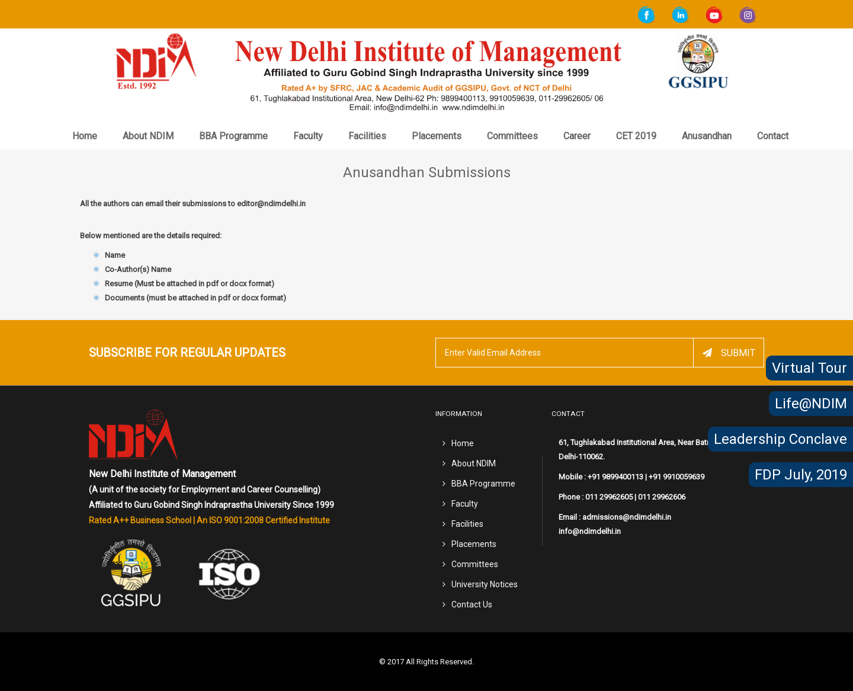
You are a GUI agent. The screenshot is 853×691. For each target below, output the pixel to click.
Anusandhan (707, 136)
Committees (512, 136)
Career (577, 136)
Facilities (367, 136)
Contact (772, 136)
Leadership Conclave (780, 439)
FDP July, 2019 (801, 474)
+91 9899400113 (615, 476)
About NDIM (148, 136)
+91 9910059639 (676, 476)
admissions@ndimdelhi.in (626, 517)
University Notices (484, 584)
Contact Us (471, 604)
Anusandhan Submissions (427, 172)
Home (84, 136)
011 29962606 (661, 496)
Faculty (308, 136)
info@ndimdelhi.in (590, 531)
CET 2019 (636, 136)
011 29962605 (609, 496)
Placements (436, 136)
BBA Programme (233, 136)
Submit (729, 353)
